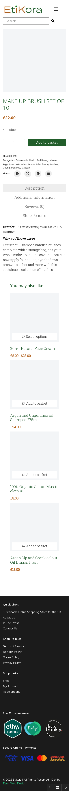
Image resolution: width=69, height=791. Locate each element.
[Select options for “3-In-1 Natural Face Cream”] (34, 336)
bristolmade (42, 164)
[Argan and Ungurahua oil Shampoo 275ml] (34, 384)
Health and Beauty (39, 160)
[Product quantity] (14, 142)
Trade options (11, 691)
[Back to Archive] (57, 787)
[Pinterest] (38, 173)
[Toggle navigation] (56, 9)
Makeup (54, 160)
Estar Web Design (14, 783)
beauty (31, 164)
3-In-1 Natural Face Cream (32, 348)
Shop (6, 680)
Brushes (54, 164)
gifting (6, 167)
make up (15, 167)
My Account (10, 686)
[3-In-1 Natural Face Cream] (34, 317)
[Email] (48, 173)
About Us (9, 617)
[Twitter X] (27, 173)
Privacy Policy (12, 663)
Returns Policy (12, 652)
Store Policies (34, 215)
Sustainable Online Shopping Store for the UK (32, 612)
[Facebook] (17, 173)
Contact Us (10, 628)
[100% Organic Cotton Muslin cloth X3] (34, 456)
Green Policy (11, 657)
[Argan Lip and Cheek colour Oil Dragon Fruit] (34, 527)
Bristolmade (22, 160)
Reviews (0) (34, 206)
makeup (25, 167)
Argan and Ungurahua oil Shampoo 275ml (31, 417)
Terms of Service (13, 646)
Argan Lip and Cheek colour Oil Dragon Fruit (33, 560)
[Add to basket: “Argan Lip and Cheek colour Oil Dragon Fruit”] (34, 546)
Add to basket (46, 142)
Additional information (34, 197)
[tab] (34, 188)
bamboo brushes (18, 164)
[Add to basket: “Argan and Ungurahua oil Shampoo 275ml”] (34, 403)
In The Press (11, 623)
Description (34, 188)
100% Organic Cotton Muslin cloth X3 (34, 488)
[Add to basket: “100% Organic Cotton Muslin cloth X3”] (34, 474)
